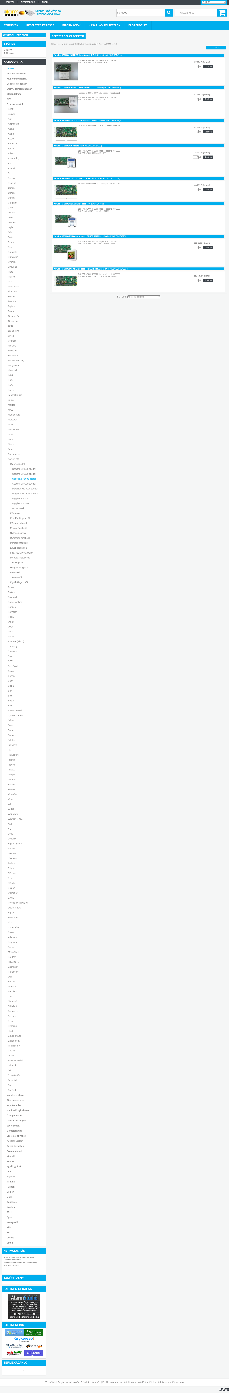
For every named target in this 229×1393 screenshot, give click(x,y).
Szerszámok (13, 1125)
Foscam (12, 296)
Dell (10, 976)
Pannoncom (14, 454)
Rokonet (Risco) (16, 641)
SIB (10, 996)
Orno (10, 449)
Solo (10, 695)
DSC (10, 232)
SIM (10, 691)
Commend (13, 1011)
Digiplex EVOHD (20, 503)
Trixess (11, 769)
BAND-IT (12, 898)
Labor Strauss (15, 395)
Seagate (12, 1016)
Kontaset (11, 1207)
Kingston (12, 942)
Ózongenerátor (15, 1115)
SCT (10, 661)
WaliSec (12, 809)
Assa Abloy (13, 158)
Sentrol (11, 981)
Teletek (11, 740)
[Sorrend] (143, 296)
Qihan (11, 621)
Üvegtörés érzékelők (20, 538)
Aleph (11, 133)
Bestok (11, 178)
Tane (10, 725)
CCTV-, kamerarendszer (19, 89)
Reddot (11, 848)
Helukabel (13, 917)
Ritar (10, 631)
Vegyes (11, 114)
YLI (9, 829)
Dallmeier (12, 893)
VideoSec (13, 794)
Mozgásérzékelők (19, 528)
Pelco (11, 587)
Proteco (12, 607)
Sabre (11, 1085)
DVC (10, 237)
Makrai (11, 405)
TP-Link (12, 873)
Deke (10, 217)
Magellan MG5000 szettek (25, 488)
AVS (9, 1171)
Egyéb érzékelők (18, 548)
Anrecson (12, 143)
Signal (11, 686)
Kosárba (208, 67)
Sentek (11, 676)
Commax (12, 202)
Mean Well (13, 952)
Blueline (12, 183)
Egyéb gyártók (15, 843)
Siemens (12, 858)
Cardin (11, 193)
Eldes (11, 242)
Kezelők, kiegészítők (20, 518)
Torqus (11, 760)
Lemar (11, 400)
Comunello (13, 927)
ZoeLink (12, 838)
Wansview (13, 814)
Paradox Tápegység (20, 557)
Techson (12, 735)
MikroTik (12, 1065)
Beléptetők (15, 572)
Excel (11, 878)
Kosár (76, 1382)
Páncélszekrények (16, 1120)
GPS (9, 99)
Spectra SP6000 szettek (24, 479)
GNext (11, 336)
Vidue (11, 799)
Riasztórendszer (15, 1100)
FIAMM (11, 883)
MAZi (10, 410)
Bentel (11, 173)
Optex (11, 1055)
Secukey (12, 991)
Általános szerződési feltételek (140, 1382)
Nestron (12, 853)
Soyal (11, 700)
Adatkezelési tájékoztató (171, 1382)
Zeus (10, 833)
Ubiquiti (12, 774)
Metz (10, 424)
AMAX (11, 138)
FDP (10, 281)
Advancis (12, 937)
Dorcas (11, 947)
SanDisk (12, 1090)
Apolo (11, 148)
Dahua (11, 212)
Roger (11, 636)
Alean (11, 129)
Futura (11, 311)
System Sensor (15, 715)
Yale (10, 824)
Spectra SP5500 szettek (24, 474)
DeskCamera (14, 907)
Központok (15, 513)
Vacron (11, 784)
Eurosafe (12, 252)
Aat (9, 119)
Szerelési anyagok (16, 1136)
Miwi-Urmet (13, 429)
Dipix (10, 227)
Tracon (11, 764)
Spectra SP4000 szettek (24, 469)
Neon (10, 439)
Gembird (12, 1080)
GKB (10, 326)
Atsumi (11, 168)
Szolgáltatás (14, 1075)
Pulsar (11, 617)
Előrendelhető (14, 94)
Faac (10, 271)
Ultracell (12, 779)
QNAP (11, 626)
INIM (10, 375)
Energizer (13, 967)
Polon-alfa (13, 597)
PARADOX (13, 459)
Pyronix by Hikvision (18, 902)
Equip (11, 912)
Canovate (12, 1202)
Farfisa (11, 276)
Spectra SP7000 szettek (24, 483)
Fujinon (11, 306)
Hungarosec (14, 365)
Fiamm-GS (13, 286)
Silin (10, 922)
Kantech (12, 390)
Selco (11, 671)
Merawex (12, 419)
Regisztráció (64, 1382)
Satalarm (12, 651)
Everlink (12, 262)
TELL (10, 1031)
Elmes (11, 247)
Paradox (10, 53)
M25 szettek (18, 508)
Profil (105, 1382)
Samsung (12, 646)
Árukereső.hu (24, 1341)
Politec (11, 592)
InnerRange (14, 1045)
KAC (10, 380)
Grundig (12, 341)
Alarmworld (13, 124)
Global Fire (13, 331)
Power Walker (15, 602)
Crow (10, 207)
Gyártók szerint (15, 104)
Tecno (11, 730)
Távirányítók (16, 577)
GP (9, 1070)
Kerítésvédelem (15, 1141)
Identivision (13, 370)
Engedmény (14, 1041)
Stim (10, 705)
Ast (9, 163)
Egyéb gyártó (14, 1036)
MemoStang (14, 414)
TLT (10, 750)
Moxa (11, 434)
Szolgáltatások (14, 1151)
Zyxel (9, 1217)
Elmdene (12, 1026)
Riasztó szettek (17, 464)
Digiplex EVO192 (20, 498)
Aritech (11, 153)
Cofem (11, 198)
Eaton (11, 932)
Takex (11, 720)
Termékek (50, 1382)
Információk (116, 1382)
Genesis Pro (14, 316)
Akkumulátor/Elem (16, 73)
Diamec (12, 222)
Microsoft (12, 1001)
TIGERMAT (13, 755)
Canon (11, 188)
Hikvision (12, 350)
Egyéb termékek (15, 1146)
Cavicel (11, 1050)
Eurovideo (13, 257)
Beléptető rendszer (17, 84)
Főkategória (55, 44)
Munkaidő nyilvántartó (18, 1110)
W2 (9, 804)
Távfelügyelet (16, 562)
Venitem (12, 789)
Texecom (12, 745)
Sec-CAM (13, 666)
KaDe (11, 385)
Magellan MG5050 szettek (25, 493)
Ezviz (10, 1021)
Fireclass (12, 291)
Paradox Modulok (19, 543)
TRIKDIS (12, 1006)
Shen (10, 681)
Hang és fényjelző (19, 567)
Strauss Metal (15, 710)
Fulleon (11, 863)
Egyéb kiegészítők (19, 582)
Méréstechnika (14, 1131)
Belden (11, 888)
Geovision (13, 321)
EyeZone (12, 267)
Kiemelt (11, 1156)
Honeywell (13, 355)
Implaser (12, 986)
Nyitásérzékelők (18, 533)
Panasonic (13, 971)
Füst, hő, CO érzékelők (21, 552)
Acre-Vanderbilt (15, 1060)
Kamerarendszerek (17, 78)
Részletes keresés (91, 1382)
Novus (11, 444)
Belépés (10, 2)
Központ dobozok (18, 523)
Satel (10, 656)
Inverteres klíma (15, 1095)
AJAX (11, 109)
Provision (12, 612)
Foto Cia (12, 301)
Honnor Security (16, 360)
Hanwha (12, 345)
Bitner (11, 868)
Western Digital (15, 819)
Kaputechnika (14, 1105)
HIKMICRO (13, 962)
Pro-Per (12, 957)
